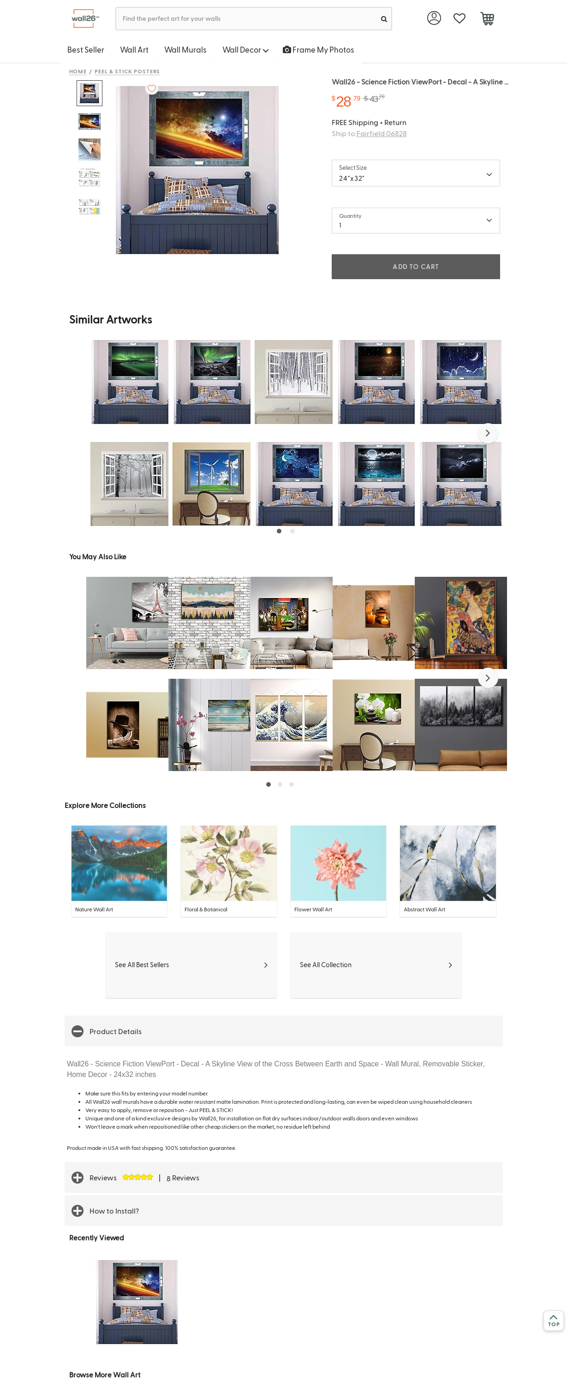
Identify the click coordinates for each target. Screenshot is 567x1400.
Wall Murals (185, 49)
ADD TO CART (416, 266)
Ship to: (369, 133)
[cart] (487, 19)
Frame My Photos (318, 49)
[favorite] (460, 18)
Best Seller (85, 49)
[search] (384, 18)
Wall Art (134, 49)
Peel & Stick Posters (127, 71)
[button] (488, 433)
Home (78, 71)
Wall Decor (245, 49)
